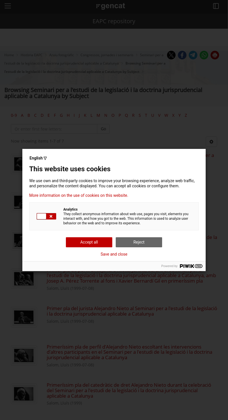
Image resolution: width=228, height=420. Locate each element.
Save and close (114, 254)
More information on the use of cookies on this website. (78, 195)
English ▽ (38, 158)
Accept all (89, 242)
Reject (139, 242)
